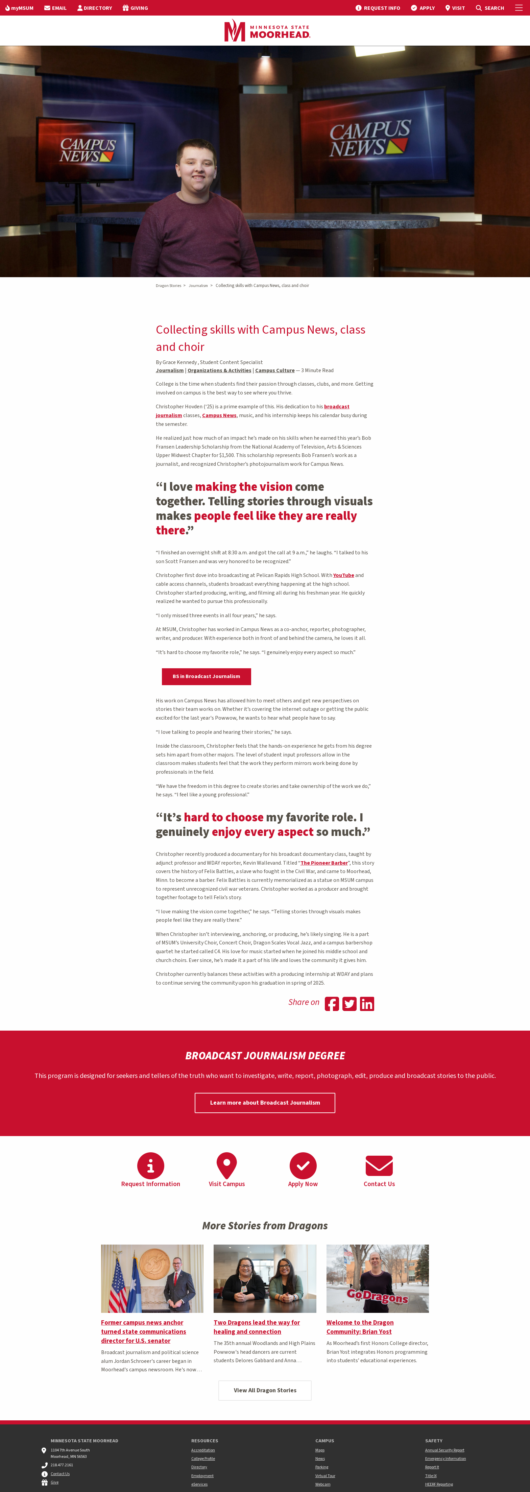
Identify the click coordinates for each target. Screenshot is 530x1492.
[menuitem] (19, 8)
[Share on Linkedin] (367, 1004)
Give (54, 1482)
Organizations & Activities (219, 370)
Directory (199, 1467)
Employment (202, 1476)
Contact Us (60, 1474)
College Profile (203, 1459)
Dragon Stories (168, 286)
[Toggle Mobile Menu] (520, 8)
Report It (432, 1467)
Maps (319, 1450)
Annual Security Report (444, 1450)
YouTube (343, 575)
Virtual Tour (325, 1476)
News (320, 1459)
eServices (199, 1484)
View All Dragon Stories (265, 1390)
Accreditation (203, 1450)
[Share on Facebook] (332, 1004)
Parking (321, 1467)
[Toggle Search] (490, 8)
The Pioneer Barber (324, 863)
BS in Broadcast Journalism (206, 676)
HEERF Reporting (439, 1484)
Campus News (219, 415)
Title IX (431, 1476)
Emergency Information (445, 1459)
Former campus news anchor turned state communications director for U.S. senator (143, 1332)
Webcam (323, 1484)
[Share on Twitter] (349, 1004)
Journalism (198, 286)
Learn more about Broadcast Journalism (265, 1103)
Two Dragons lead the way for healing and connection (257, 1327)
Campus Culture (275, 370)
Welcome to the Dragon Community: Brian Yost (360, 1327)
